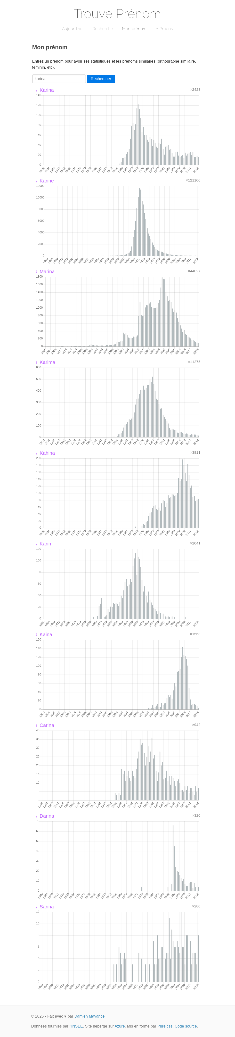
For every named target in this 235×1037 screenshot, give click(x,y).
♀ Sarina (44, 906)
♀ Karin (43, 543)
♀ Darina (44, 816)
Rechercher (101, 79)
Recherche (103, 28)
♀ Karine (44, 180)
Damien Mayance (89, 1016)
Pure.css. (165, 1026)
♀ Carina (44, 725)
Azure (120, 1026)
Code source (186, 1026)
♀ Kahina (45, 453)
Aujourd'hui (73, 28)
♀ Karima (45, 362)
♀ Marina (45, 271)
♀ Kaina (43, 634)
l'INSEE (76, 1026)
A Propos (164, 28)
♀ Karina (44, 90)
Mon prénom (134, 28)
